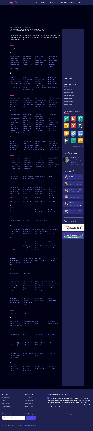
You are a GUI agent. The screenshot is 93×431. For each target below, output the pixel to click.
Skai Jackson (27, 286)
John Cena (26, 120)
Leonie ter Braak (15, 229)
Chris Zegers (27, 168)
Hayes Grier (39, 298)
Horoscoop (18, 27)
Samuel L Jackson (54, 284)
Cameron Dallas (53, 158)
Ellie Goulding (39, 366)
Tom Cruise (38, 210)
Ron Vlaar (51, 62)
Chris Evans (26, 160)
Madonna (13, 197)
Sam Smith (51, 288)
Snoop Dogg (26, 284)
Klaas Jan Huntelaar (54, 98)
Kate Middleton (27, 102)
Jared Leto (13, 126)
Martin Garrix (14, 191)
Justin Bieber (52, 114)
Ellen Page (26, 368)
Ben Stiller (13, 250)
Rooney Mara (14, 60)
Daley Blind (51, 141)
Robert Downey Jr (53, 56)
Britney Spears (52, 248)
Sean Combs (52, 282)
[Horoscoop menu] (44, 2)
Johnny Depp (39, 120)
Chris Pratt (26, 164)
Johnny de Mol (27, 128)
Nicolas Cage (14, 321)
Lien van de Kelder (41, 231)
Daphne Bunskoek (41, 141)
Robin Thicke (39, 62)
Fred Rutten (13, 178)
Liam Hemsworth (15, 231)
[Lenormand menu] (53, 2)
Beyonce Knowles (15, 246)
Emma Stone (14, 370)
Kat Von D (26, 106)
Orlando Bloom (14, 273)
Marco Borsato (14, 187)
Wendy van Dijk (14, 343)
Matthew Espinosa (28, 189)
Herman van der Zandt (28, 303)
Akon (37, 77)
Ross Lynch (51, 58)
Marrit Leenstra (14, 193)
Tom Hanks (26, 212)
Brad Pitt (38, 248)
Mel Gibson (26, 191)
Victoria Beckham (15, 220)
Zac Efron (26, 334)
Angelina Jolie (39, 79)
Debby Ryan (39, 147)
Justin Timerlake (40, 131)
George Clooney (28, 258)
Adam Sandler (52, 83)
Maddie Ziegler (52, 201)
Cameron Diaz (14, 160)
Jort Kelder (38, 124)
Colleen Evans (39, 160)
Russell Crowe (39, 56)
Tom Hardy (13, 212)
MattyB (25, 193)
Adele (24, 77)
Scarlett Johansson (16, 286)
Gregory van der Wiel (15, 263)
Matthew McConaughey (52, 194)
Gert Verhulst (52, 260)
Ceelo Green (52, 160)
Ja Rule (37, 128)
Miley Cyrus (52, 187)
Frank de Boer (14, 176)
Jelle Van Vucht (14, 133)
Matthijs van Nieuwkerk (26, 198)
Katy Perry (38, 102)
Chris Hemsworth (28, 162)
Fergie (50, 176)
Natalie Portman (53, 323)
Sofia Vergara (39, 290)
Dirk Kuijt (38, 145)
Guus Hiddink (39, 258)
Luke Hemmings (53, 229)
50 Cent (12, 48)
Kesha (50, 100)
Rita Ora (25, 60)
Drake (37, 143)
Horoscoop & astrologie (76, 164)
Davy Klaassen (52, 145)
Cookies (33, 425)
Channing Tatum (53, 166)
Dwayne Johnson (28, 145)
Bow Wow (38, 250)
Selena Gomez (39, 284)
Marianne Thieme (15, 201)
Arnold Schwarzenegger (28, 88)
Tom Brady (26, 210)
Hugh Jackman (14, 300)
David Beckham (27, 141)
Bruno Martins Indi (41, 246)
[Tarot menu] (36, 2)
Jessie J (25, 124)
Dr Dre (25, 143)
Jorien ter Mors (14, 128)
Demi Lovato (13, 147)
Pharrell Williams (15, 357)
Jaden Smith (26, 131)
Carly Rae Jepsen (53, 164)
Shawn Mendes (14, 288)
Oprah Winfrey (27, 273)
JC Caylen (13, 120)
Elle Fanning (26, 366)
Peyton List (51, 353)
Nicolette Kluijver (15, 323)
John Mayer (52, 126)
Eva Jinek (51, 366)
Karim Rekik (13, 104)
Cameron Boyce (15, 158)
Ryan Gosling (27, 58)
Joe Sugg (51, 128)
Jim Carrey (51, 118)
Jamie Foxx (26, 122)
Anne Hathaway (27, 79)
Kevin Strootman (28, 104)
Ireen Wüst (13, 379)
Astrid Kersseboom (15, 81)
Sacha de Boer (27, 282)
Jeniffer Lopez (27, 126)
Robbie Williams (27, 64)
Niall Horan (51, 321)
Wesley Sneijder (15, 345)
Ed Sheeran (51, 368)
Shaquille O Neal (28, 288)
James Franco (14, 122)
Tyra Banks (13, 210)
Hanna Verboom (15, 302)
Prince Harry (39, 353)
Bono (11, 242)
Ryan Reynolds (14, 62)
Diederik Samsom (53, 147)
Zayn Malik (38, 334)
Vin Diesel (26, 220)
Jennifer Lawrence (41, 126)
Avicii (11, 77)
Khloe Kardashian (40, 100)
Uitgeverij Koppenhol (30, 406)
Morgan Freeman (40, 189)
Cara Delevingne (40, 158)
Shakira (25, 290)
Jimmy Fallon (52, 120)
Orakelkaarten (63, 2)
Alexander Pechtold (16, 83)
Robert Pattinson (53, 60)
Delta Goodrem (53, 143)
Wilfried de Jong (53, 343)
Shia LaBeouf (52, 286)
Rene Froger (13, 58)
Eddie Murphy (14, 368)
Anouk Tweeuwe (40, 87)
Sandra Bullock (14, 282)
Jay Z (24, 133)
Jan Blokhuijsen (15, 118)
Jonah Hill (13, 124)
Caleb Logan (52, 162)
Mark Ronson (39, 197)
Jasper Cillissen (27, 118)
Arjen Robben (27, 83)
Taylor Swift (51, 212)
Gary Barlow (13, 258)
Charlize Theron (15, 168)
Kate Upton (51, 104)
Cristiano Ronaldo (15, 166)
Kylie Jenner (13, 100)
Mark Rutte (51, 197)
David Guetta (14, 145)
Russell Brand (27, 56)
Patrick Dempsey (15, 353)
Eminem (12, 366)
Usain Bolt (13, 313)
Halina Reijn (39, 300)
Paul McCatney (14, 355)
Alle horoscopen (78, 146)
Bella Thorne (26, 250)
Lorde (50, 231)
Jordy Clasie (39, 118)
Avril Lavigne (39, 81)
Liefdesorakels (29, 403)
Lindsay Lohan (14, 233)
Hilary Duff (26, 298)
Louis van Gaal (39, 229)
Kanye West (52, 106)
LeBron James (27, 231)
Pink (24, 355)
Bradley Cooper (27, 242)
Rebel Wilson (39, 64)
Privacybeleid (26, 425)
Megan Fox (51, 189)
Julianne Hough (53, 122)
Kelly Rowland (52, 102)
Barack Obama (27, 248)
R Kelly (37, 58)
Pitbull (37, 355)
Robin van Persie (40, 60)
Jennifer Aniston (15, 114)
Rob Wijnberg (14, 69)
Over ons (19, 425)
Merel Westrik (27, 201)
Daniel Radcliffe (27, 147)
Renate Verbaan (15, 64)
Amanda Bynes (53, 77)
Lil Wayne (51, 233)
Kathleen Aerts (14, 98)
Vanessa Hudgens (41, 220)
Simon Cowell (14, 284)
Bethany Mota (52, 246)
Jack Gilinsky (39, 122)
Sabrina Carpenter (41, 282)
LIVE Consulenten (30, 400)
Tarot (3, 400)
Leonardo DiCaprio (28, 229)
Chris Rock (38, 164)
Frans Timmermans (28, 178)
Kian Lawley (13, 102)
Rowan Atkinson (15, 56)
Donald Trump (39, 149)
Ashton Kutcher (27, 81)
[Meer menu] (80, 2)
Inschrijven (31, 418)
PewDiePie (51, 355)
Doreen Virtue (72, 2)
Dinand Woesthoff (53, 149)
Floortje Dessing (28, 176)
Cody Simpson (27, 166)
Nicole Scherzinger (16, 325)
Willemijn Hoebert (40, 343)
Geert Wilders (27, 262)
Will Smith (26, 345)
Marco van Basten (28, 187)
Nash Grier (38, 321)
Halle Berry (13, 298)
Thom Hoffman (40, 212)
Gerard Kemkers (15, 260)
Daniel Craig (13, 143)
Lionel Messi (39, 233)
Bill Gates (51, 242)
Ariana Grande (14, 79)
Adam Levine (52, 81)
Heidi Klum (26, 300)
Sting (11, 290)
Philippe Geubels (28, 353)
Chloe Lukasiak (14, 164)
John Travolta (52, 131)
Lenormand (5, 403)
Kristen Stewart (40, 104)
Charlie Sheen (39, 166)
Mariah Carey (39, 187)
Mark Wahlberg (40, 201)
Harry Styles (52, 300)
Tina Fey (50, 210)
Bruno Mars (13, 248)
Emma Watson (27, 370)
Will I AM (38, 345)
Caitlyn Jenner (39, 162)
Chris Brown (26, 158)
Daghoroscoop (6, 397)
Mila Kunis (38, 191)
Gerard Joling (52, 258)
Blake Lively (26, 246)
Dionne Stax (13, 149)
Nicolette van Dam (28, 321)
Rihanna (25, 62)
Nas (36, 323)
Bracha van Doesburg (38, 243)
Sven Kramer (39, 286)
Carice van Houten (15, 162)
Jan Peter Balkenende (39, 115)
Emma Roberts (39, 368)
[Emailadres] (13, 418)
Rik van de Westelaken (51, 65)
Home (11, 27)
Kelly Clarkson (39, 98)
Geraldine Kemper (28, 260)
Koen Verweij (14, 106)
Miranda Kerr (52, 191)
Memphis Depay (15, 189)
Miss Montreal (39, 193)
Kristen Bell (26, 98)
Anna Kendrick (52, 79)
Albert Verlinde (52, 87)
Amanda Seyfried (15, 87)
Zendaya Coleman (15, 334)
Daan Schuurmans (28, 149)
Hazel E (50, 298)
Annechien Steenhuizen (39, 84)
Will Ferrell (26, 343)
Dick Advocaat (14, 141)
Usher (24, 313)
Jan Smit (12, 131)
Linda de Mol (27, 233)
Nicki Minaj (26, 323)
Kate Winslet (39, 106)
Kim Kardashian (27, 100)
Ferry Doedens (40, 176)
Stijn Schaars (39, 288)
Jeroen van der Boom (27, 115)
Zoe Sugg (51, 334)
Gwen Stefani (39, 260)
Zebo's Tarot (28, 397)
